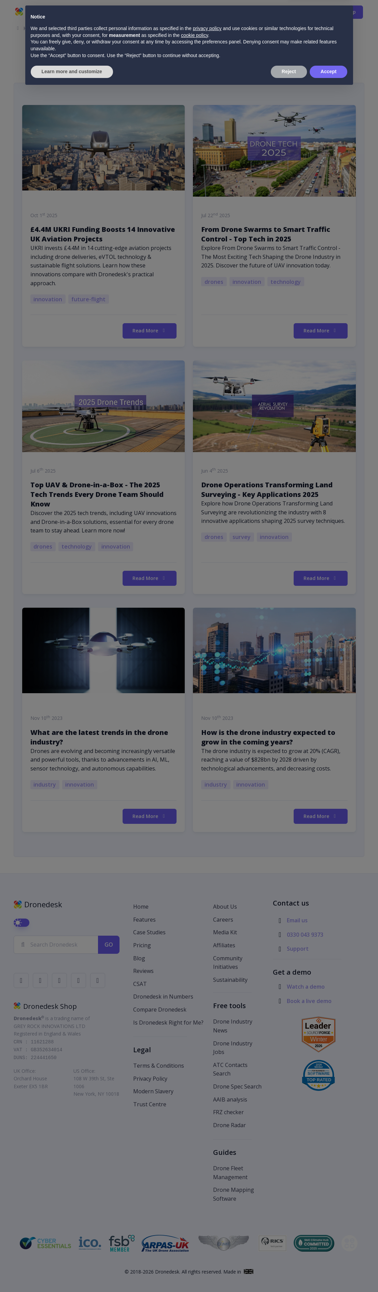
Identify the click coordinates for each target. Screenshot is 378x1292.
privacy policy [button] (207, 1230)
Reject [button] (289, 1273)
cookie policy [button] (194, 1237)
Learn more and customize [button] (72, 1273)
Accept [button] (329, 1273)
